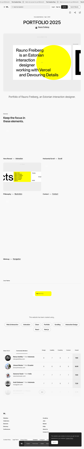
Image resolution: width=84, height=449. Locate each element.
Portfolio (47, 324)
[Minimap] (42, 227)
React (37, 329)
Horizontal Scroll (49, 159)
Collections (6, 421)
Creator (28, 443)
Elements (48, 443)
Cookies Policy (7, 439)
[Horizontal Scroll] (62, 141)
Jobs (44, 421)
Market (45, 423)
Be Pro (64, 7)
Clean (37, 324)
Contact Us (46, 432)
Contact (46, 194)
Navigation (17, 259)
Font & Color (35, 443)
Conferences (6, 429)
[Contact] (62, 177)
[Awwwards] (7, 7)
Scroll (60, 158)
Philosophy (7, 194)
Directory (5, 426)
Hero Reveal (7, 159)
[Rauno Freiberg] (42, 27)
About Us (45, 429)
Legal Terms (16, 439)
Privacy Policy (24, 439)
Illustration (18, 194)
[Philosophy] (22, 177)
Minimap (6, 259)
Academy (45, 418)
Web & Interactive (12, 324)
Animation (19, 158)
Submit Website (74, 7)
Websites (5, 418)
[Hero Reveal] (22, 141)
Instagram (42, 439)
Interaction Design (72, 324)
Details (42, 443)
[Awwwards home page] (21, 443)
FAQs (44, 426)
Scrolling (57, 324)
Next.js (46, 329)
